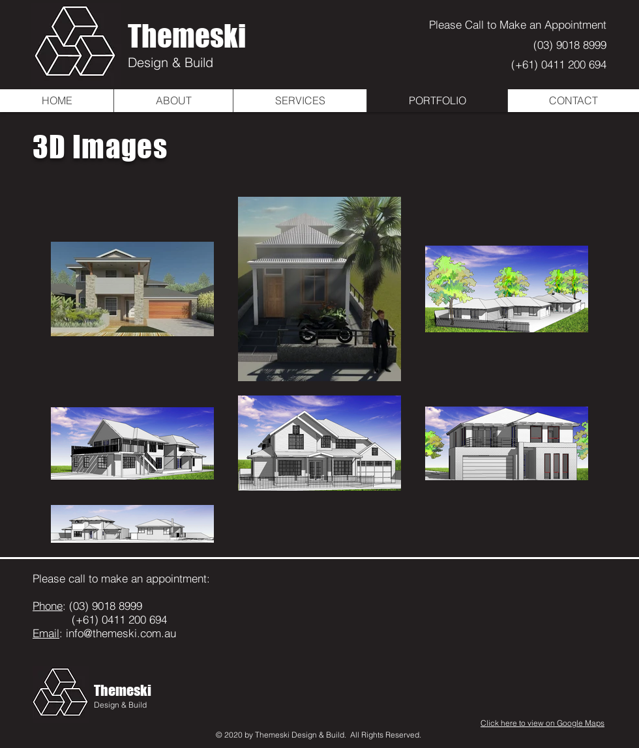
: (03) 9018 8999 (87, 605)
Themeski (187, 35)
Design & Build (170, 62)
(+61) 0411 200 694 (558, 64)
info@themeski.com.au (119, 633)
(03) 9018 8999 (569, 44)
